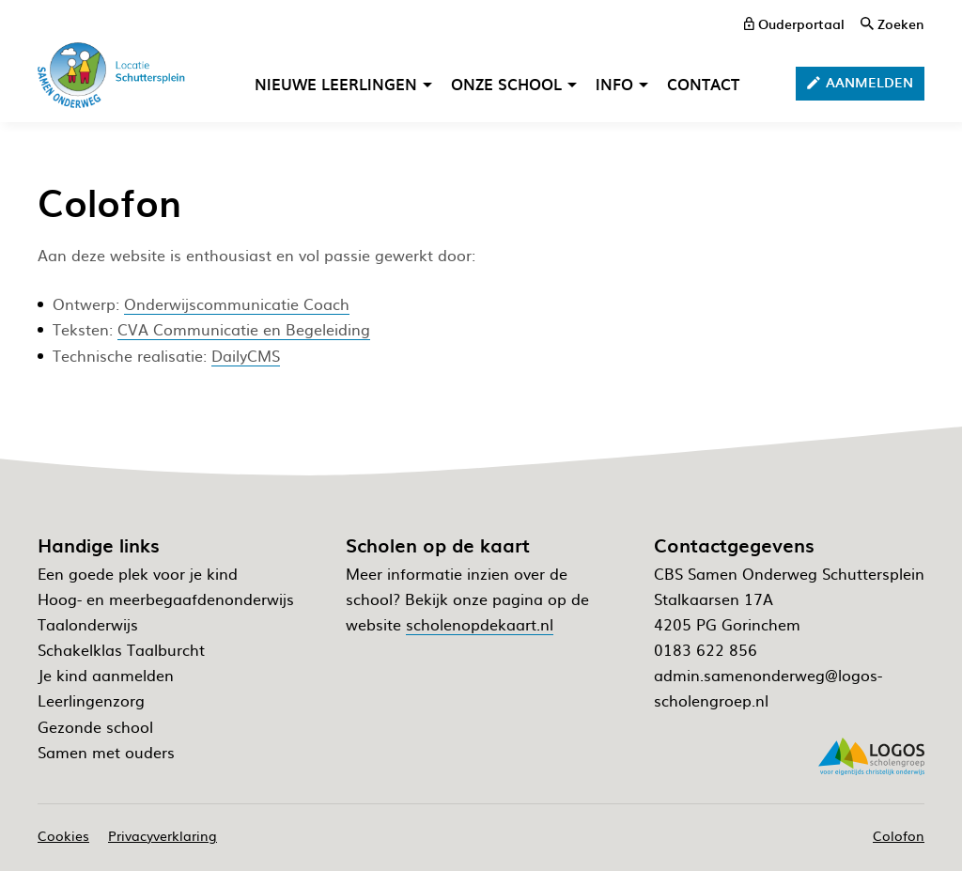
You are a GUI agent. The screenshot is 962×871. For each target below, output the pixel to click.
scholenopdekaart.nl (479, 624)
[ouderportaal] (794, 23)
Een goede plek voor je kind (138, 573)
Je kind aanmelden (106, 674)
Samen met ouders (106, 751)
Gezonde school (95, 726)
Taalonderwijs (88, 624)
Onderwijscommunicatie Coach (236, 303)
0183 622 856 (705, 649)
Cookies (63, 835)
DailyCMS (245, 355)
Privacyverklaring (162, 835)
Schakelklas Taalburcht (121, 649)
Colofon (898, 835)
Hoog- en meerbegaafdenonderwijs (166, 598)
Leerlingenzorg (91, 700)
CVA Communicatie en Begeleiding (243, 329)
